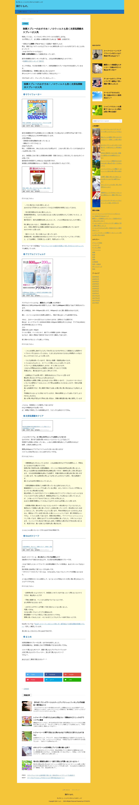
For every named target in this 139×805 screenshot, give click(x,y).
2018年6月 (95, 281)
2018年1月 (95, 293)
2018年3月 (95, 288)
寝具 (93, 257)
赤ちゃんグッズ (97, 266)
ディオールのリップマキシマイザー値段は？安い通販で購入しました (112, 81)
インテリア (95, 245)
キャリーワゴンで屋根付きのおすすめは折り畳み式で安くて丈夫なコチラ (111, 163)
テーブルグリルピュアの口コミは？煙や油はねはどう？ (46, 778)
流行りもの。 (22, 6)
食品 (93, 269)
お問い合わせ (22, 11)
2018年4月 (95, 286)
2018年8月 (95, 276)
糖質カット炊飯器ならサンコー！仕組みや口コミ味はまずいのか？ (112, 67)
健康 (93, 252)
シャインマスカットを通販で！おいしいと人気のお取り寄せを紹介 (112, 109)
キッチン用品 (96, 247)
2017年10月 (96, 300)
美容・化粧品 (96, 264)
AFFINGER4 (86, 801)
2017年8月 (95, 303)
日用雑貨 (26, 689)
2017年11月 (96, 298)
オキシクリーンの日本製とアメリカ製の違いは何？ (51, 747)
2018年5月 (95, 284)
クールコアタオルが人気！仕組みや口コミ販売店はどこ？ (112, 95)
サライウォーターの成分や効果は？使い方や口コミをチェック (62, 246)
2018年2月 (95, 291)
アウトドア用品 (97, 243)
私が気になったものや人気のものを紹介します (69, 798)
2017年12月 (96, 295)
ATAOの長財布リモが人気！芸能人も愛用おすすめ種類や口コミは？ (111, 155)
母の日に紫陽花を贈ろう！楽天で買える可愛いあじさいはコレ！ (56, 761)
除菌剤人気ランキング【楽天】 (33, 61)
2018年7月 (95, 279)
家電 (93, 254)
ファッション (96, 250)
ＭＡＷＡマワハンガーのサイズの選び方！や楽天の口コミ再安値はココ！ (111, 147)
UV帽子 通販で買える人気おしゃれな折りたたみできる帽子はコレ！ (111, 179)
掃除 (93, 259)
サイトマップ (34, 11)
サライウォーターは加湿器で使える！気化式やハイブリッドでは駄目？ (51, 775)
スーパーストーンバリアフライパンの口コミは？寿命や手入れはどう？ (112, 53)
